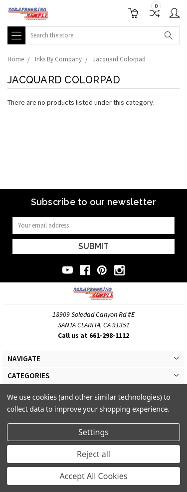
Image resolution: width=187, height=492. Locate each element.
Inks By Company (58, 59)
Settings (93, 432)
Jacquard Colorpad (119, 59)
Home (15, 59)
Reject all (93, 454)
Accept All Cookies (94, 476)
